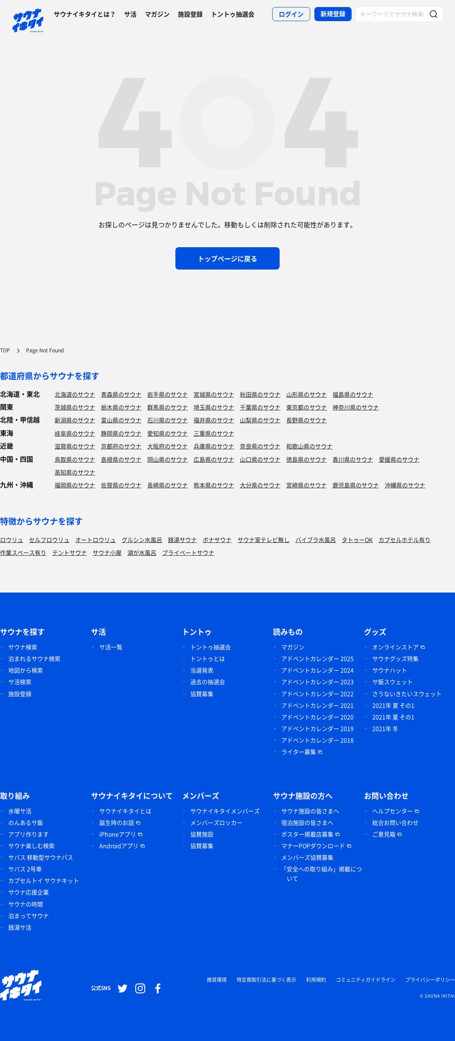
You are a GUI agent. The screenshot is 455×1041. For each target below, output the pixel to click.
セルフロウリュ (49, 539)
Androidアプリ (119, 845)
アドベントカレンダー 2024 (317, 670)
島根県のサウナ (121, 459)
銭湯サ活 (19, 927)
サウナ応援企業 (28, 892)
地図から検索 (25, 670)
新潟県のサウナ (75, 420)
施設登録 (190, 14)
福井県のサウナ (214, 420)
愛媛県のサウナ (399, 459)
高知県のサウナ (75, 472)
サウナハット (389, 670)
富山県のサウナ (121, 420)
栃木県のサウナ (121, 407)
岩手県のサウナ (167, 394)
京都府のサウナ (121, 446)
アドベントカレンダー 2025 (317, 658)
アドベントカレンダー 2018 (317, 740)
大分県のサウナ (260, 485)
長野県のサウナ (306, 420)
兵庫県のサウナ (214, 446)
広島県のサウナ (214, 459)
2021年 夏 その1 (393, 705)
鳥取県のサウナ (75, 459)
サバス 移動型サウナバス (40, 857)
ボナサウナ (217, 539)
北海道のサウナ (75, 394)
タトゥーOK (357, 539)
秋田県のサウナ (260, 394)
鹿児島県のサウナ (356, 485)
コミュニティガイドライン (365, 979)
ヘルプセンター (392, 811)
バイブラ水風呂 (315, 539)
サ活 (130, 14)
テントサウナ (69, 552)
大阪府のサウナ (167, 446)
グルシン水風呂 (142, 539)
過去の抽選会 (207, 681)
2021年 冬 (385, 728)
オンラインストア (395, 647)
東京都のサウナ (306, 407)
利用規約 (316, 979)
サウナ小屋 (107, 552)
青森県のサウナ (121, 394)
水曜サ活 (19, 811)
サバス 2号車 (25, 869)
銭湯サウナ (182, 539)
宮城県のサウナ (214, 394)
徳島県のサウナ (306, 459)
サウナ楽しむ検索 (31, 845)
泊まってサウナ (28, 915)
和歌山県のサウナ (309, 446)
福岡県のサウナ (75, 485)
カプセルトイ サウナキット (43, 880)
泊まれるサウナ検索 (34, 658)
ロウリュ (11, 539)
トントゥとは (207, 658)
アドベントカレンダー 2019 (317, 728)
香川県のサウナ (353, 459)
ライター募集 (298, 751)
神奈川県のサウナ (356, 407)
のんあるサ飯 (25, 822)
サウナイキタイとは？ (85, 14)
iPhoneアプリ (117, 834)
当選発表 (201, 670)
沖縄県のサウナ (405, 485)
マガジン (157, 14)
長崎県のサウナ (167, 485)
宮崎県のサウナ (306, 485)
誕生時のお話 (116, 822)
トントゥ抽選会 (232, 14)
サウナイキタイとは (125, 811)
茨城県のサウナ (75, 407)
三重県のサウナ (214, 433)
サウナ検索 (22, 647)
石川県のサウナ (167, 420)
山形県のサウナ (306, 394)
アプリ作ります (28, 834)
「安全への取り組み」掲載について (321, 873)
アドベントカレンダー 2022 (317, 693)
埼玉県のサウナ (214, 407)
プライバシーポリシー (430, 979)
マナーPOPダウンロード (313, 845)
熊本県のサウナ (214, 485)
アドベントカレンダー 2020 (317, 717)
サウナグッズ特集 (395, 658)
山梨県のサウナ (260, 420)
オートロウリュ (95, 539)
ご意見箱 (383, 834)
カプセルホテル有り (404, 539)
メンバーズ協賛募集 (307, 857)
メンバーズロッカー (216, 822)
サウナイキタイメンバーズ (225, 811)
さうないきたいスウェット (407, 693)
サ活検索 (19, 681)
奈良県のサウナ (260, 446)
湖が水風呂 (141, 552)
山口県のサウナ (260, 459)
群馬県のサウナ (167, 407)
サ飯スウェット (392, 681)
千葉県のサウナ (260, 407)
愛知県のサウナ (167, 433)
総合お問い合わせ (395, 822)
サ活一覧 (110, 647)
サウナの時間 (25, 904)
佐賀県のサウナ (121, 485)
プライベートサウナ (188, 552)
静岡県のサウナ (121, 433)
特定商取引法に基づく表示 (266, 979)
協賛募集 (201, 693)
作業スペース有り (23, 552)
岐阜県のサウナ (75, 433)
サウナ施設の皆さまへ (310, 811)
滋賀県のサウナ (75, 446)
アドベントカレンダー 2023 (317, 681)
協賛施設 (201, 834)
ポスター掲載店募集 (307, 834)
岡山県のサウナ (167, 459)
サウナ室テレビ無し (263, 539)
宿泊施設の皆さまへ (307, 822)
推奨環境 (217, 979)
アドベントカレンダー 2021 (317, 705)
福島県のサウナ (353, 394)
